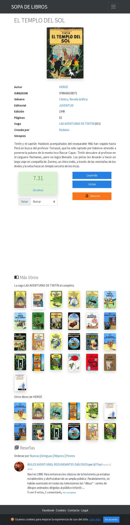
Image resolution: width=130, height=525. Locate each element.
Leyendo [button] (91, 175)
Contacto (73, 510)
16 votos (38, 190)
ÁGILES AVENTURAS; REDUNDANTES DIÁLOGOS (57, 464)
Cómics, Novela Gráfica (73, 99)
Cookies (61, 510)
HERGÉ (63, 87)
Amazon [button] (92, 196)
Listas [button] (92, 184)
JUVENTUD (66, 105)
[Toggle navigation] (113, 6)
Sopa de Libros (29, 6)
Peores (70, 456)
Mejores (59, 456)
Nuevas (34, 456)
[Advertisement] (65, 245)
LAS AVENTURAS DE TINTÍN (77, 124)
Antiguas (46, 456)
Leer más (95, 520)
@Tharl (97, 464)
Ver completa (69, 492)
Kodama (64, 130)
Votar (24, 201)
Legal (84, 510)
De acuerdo (111, 520)
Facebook (48, 510)
